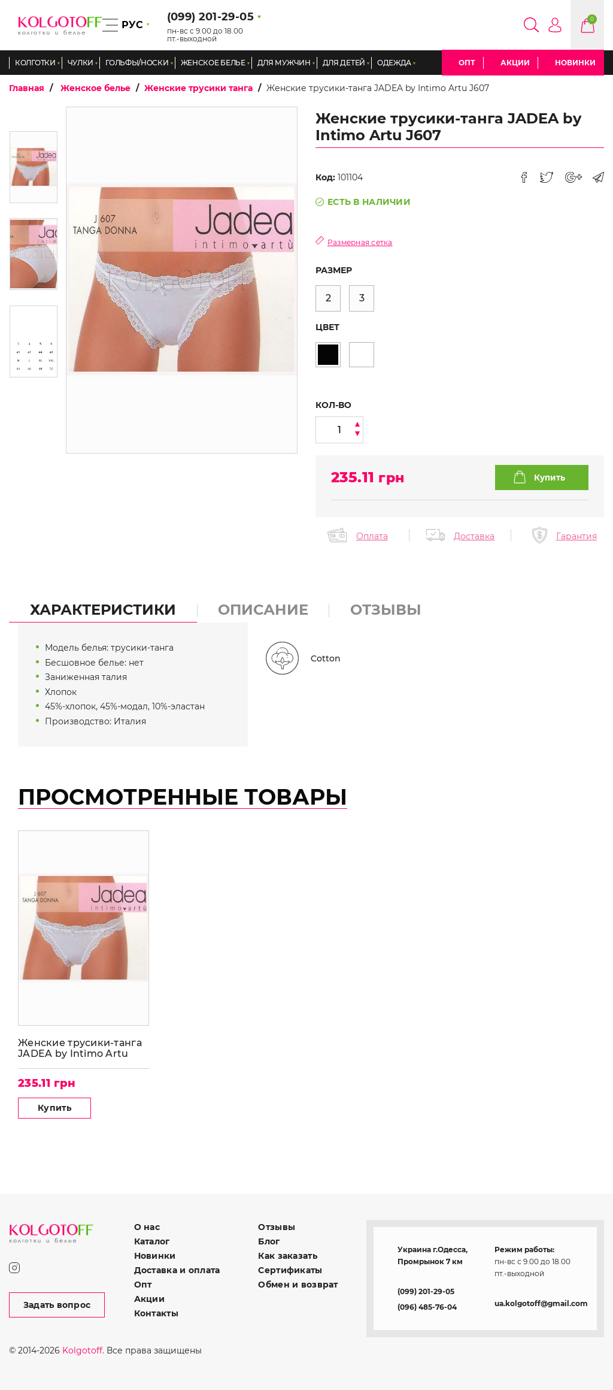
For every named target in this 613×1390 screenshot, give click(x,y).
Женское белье (95, 88)
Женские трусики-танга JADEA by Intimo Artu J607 (80, 1048)
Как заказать (287, 1255)
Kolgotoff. (83, 1350)
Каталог (152, 1241)
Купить (54, 1107)
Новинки (575, 62)
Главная (26, 88)
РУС (132, 25)
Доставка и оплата (177, 1270)
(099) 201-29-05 (425, 1291)
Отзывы (276, 1227)
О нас (147, 1227)
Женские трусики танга (198, 88)
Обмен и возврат (298, 1284)
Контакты (156, 1313)
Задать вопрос (57, 1305)
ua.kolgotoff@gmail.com (541, 1303)
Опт (467, 62)
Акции (515, 62)
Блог (269, 1241)
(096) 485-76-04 (427, 1307)
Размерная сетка (360, 242)
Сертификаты (290, 1270)
